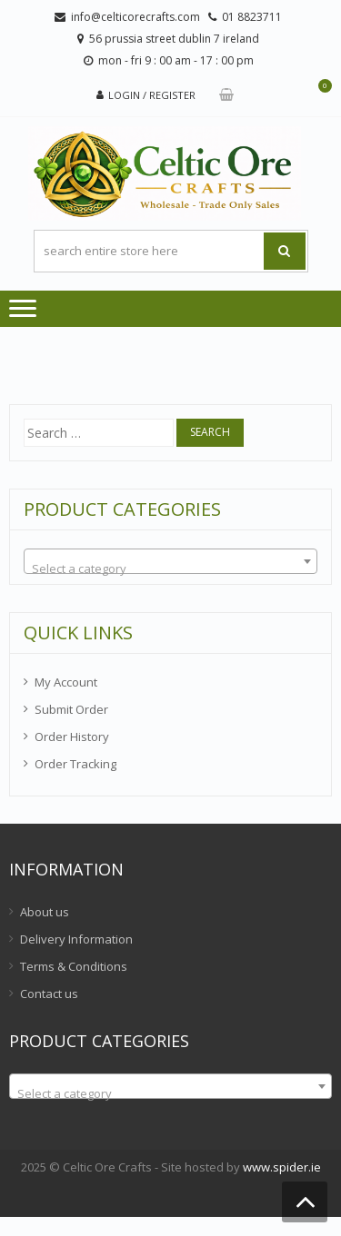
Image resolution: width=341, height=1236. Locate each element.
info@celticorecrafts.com (135, 17)
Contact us (49, 993)
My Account (66, 682)
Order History (72, 736)
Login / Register (152, 95)
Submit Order (71, 709)
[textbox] (170, 568)
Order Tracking (75, 764)
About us (44, 912)
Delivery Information (76, 939)
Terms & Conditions (73, 966)
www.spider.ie (282, 1167)
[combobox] (170, 561)
